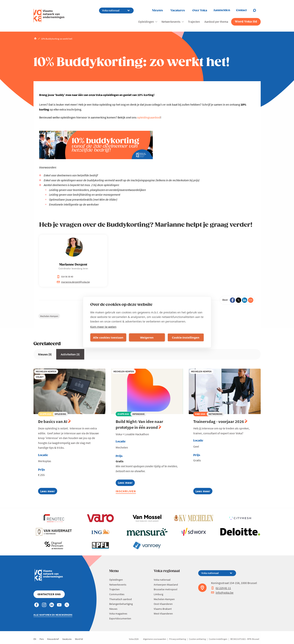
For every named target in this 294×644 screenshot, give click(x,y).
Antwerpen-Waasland (166, 584)
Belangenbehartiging (121, 604)
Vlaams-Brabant (163, 609)
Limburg (158, 594)
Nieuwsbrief (53, 639)
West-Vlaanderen (163, 613)
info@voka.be (222, 592)
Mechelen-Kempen (49, 316)
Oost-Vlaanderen (163, 604)
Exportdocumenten (120, 618)
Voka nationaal (162, 579)
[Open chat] (257, 10)
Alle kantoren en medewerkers (53, 614)
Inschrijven (126, 491)
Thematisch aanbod (120, 599)
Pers (42, 639)
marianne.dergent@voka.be (73, 281)
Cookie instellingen (218, 639)
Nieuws (157, 10)
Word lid (79, 639)
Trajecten (194, 21)
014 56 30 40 (65, 276)
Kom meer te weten (103, 326)
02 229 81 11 (221, 588)
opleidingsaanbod (148, 117)
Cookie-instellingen (185, 337)
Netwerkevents (170, 21)
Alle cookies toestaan (108, 337)
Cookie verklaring (197, 639)
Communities (116, 594)
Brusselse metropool (165, 589)
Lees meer (47, 491)
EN (35, 639)
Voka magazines (118, 613)
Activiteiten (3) (70, 354)
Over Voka (199, 10)
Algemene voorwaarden (154, 639)
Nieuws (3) (45, 354)
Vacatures (177, 10)
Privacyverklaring (177, 639)
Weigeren (147, 337)
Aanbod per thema (216, 21)
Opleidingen (146, 21)
